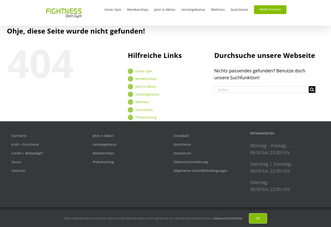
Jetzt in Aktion (146, 86)
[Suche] (312, 89)
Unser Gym (143, 71)
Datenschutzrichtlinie (227, 218)
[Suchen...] (261, 89)
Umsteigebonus (147, 94)
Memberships (146, 79)
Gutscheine (144, 110)
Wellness (142, 102)
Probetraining (146, 117)
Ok (258, 218)
